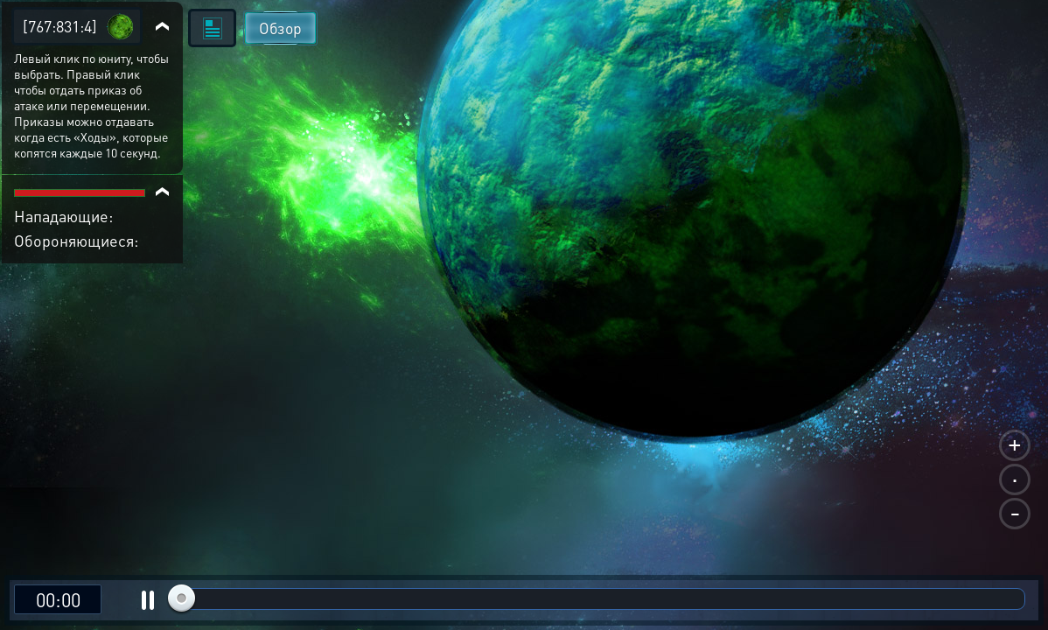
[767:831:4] (60, 26)
